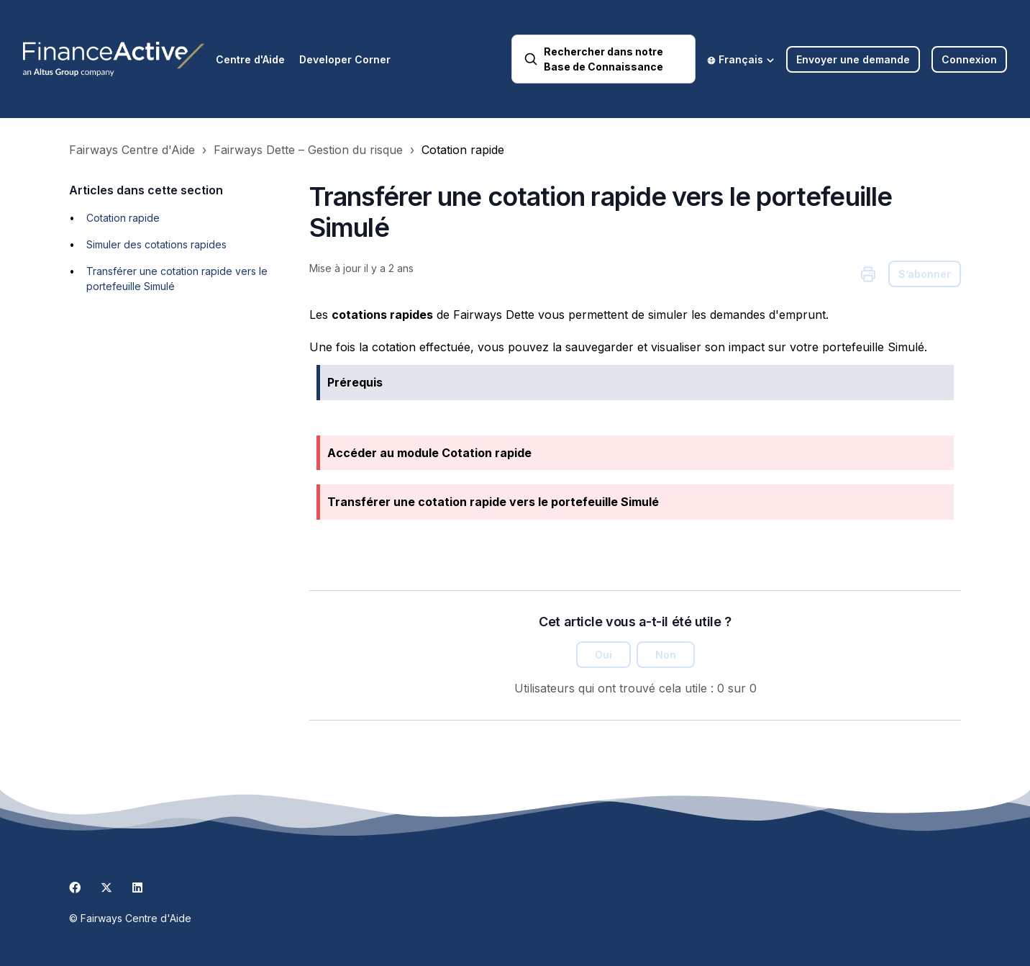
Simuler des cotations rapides (156, 244)
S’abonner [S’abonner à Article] (924, 274)
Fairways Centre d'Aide (132, 150)
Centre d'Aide (250, 59)
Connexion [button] (969, 59)
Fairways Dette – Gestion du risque (308, 150)
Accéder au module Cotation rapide (429, 453)
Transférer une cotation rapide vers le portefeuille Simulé (493, 502)
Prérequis (355, 382)
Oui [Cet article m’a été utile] (603, 655)
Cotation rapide (462, 150)
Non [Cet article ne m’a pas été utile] (665, 655)
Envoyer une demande (853, 59)
